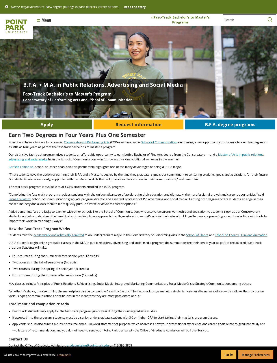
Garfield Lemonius (21, 167)
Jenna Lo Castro (20, 199)
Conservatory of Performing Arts (86, 142)
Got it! (228, 355)
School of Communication (158, 142)
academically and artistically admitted (59, 235)
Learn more (64, 355)
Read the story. (135, 7)
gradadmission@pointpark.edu (87, 345)
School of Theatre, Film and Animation (241, 235)
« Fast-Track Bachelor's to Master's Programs (180, 19)
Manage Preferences (256, 355)
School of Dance (197, 235)
